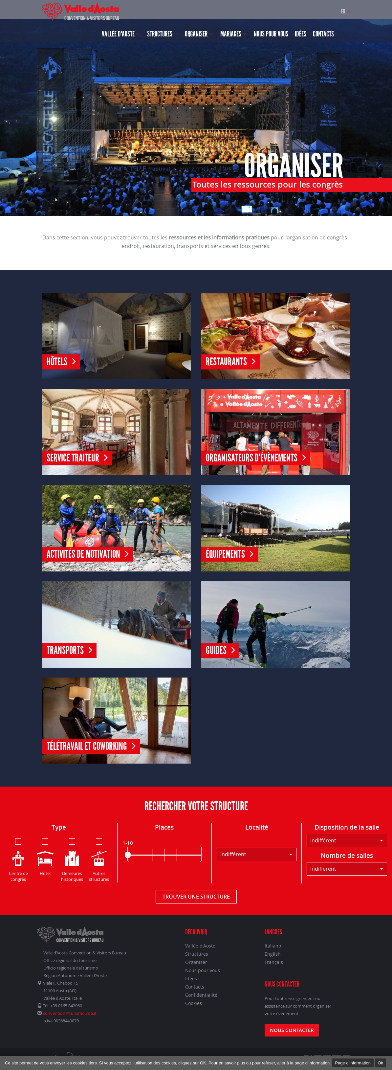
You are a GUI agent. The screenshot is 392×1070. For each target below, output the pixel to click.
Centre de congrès (18, 859)
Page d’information (352, 1062)
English (273, 954)
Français (274, 962)
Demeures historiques (72, 859)
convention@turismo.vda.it (70, 1013)
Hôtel (45, 856)
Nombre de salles (347, 855)
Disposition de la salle (347, 827)
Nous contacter (292, 1030)
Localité (256, 827)
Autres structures (99, 859)
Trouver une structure (196, 896)
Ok (380, 1062)
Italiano (273, 946)
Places (164, 827)
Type (59, 827)
